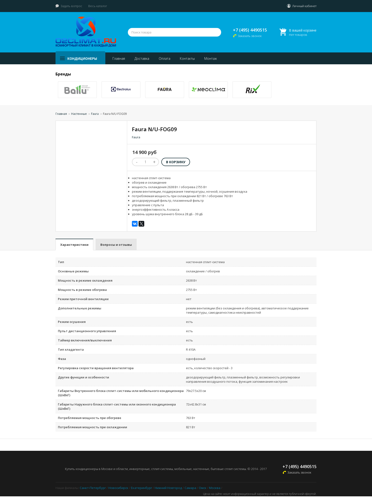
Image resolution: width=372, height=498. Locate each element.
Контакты (187, 58)
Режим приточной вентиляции (83, 299)
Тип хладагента (71, 349)
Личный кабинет (304, 6)
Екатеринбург (141, 488)
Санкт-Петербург (93, 488)
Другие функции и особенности (83, 377)
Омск (202, 488)
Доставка (142, 58)
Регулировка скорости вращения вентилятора (96, 368)
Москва (214, 488)
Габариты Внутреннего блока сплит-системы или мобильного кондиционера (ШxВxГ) (121, 393)
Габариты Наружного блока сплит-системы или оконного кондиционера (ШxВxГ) (117, 406)
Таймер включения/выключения (85, 340)
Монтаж (210, 58)
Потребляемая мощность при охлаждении (92, 427)
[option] (77, 89)
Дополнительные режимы (79, 308)
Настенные (79, 114)
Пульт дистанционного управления (87, 331)
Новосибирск (118, 488)
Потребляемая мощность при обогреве (89, 418)
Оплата (164, 58)
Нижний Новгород (168, 488)
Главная (118, 58)
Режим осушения (72, 322)
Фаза (62, 359)
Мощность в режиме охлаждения (85, 280)
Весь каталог (97, 6)
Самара (190, 488)
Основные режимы (73, 271)
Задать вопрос (71, 6)
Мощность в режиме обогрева (82, 290)
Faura (95, 114)
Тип (61, 262)
